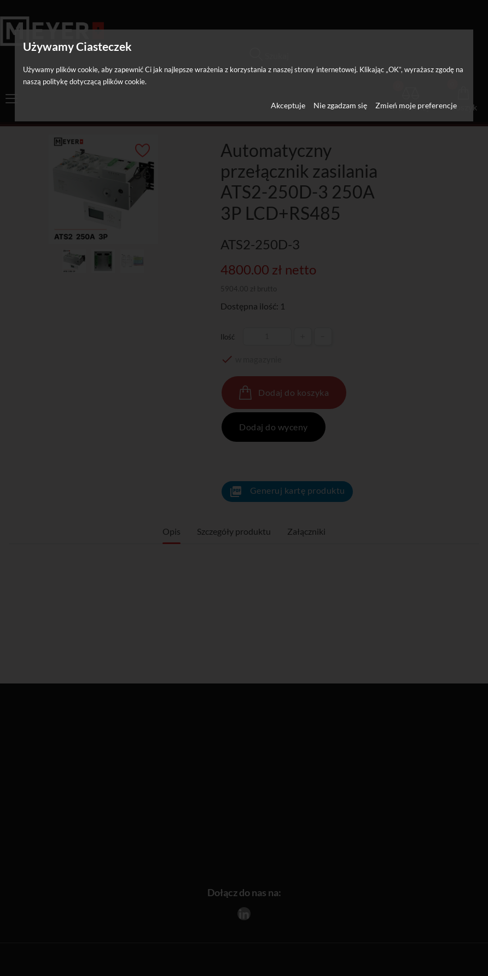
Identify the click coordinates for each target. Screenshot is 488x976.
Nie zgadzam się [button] (340, 105)
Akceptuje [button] (288, 105)
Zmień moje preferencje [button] (416, 105)
